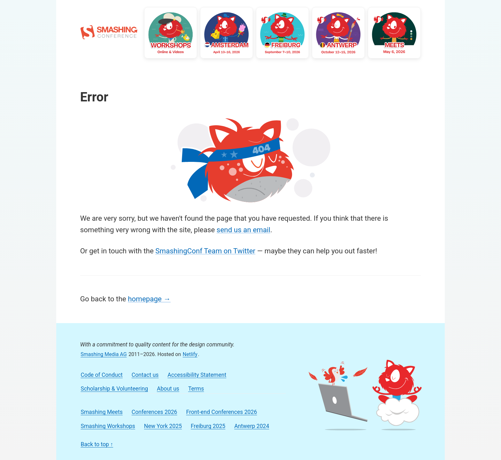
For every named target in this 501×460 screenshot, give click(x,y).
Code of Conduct (101, 375)
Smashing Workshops (108, 426)
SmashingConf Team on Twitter (205, 251)
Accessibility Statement (196, 375)
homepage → (149, 299)
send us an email (243, 230)
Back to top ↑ (97, 444)
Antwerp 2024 (251, 426)
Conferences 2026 (154, 412)
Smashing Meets (101, 412)
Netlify (190, 354)
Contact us (145, 375)
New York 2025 (163, 426)
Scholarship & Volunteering (114, 388)
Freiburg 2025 (208, 426)
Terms (196, 388)
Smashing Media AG (104, 354)
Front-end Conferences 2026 (221, 412)
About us (168, 388)
